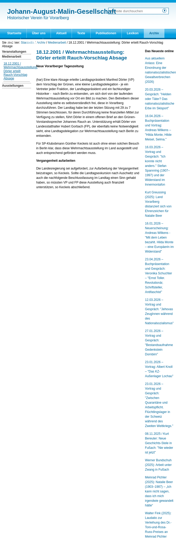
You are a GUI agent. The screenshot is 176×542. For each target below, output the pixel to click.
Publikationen (106, 33)
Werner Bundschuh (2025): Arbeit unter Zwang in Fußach (158, 464)
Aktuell (61, 33)
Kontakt (32, 42)
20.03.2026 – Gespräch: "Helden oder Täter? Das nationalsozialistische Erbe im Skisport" (159, 99)
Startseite (14, 33)
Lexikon (133, 33)
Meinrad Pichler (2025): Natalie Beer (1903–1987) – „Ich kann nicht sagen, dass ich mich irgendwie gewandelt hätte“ (159, 491)
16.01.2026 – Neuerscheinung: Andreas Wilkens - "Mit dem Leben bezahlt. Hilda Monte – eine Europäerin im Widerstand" (159, 237)
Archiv (154, 33)
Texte (81, 33)
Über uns (38, 33)
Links (11, 42)
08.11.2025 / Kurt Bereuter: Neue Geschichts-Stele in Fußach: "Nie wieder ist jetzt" (159, 443)
